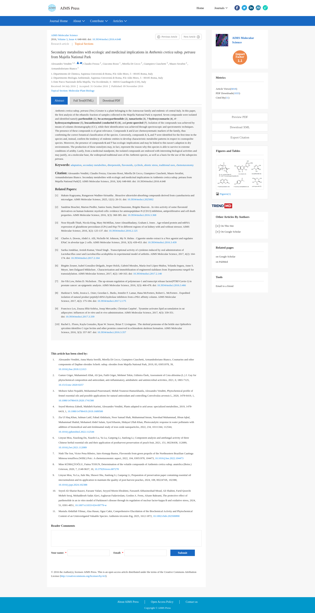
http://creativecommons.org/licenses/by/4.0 (83, 575)
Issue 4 (72, 39)
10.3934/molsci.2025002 (140, 199)
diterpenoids (113, 165)
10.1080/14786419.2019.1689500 (85, 411)
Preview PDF (240, 117)
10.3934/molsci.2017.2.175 (111, 300)
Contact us (192, 601)
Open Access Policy (162, 601)
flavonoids (127, 165)
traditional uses (167, 165)
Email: (118, 552)
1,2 (73, 63)
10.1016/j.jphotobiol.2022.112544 (76, 431)
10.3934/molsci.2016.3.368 (142, 215)
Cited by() (222, 97)
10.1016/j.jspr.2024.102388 (72, 484)
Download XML (240, 127)
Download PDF (111, 100)
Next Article (189, 36)
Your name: (58, 552)
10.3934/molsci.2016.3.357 (111, 332)
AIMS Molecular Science (64, 35)
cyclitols (138, 165)
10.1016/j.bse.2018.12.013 (72, 369)
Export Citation (240, 137)
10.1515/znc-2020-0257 (71, 384)
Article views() (226, 88)
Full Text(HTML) (83, 100)
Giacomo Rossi (111, 63)
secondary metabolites (94, 165)
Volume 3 (62, 39)
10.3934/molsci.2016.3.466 (171, 285)
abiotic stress (151, 165)
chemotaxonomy (185, 165)
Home (200, 8)
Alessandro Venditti (61, 63)
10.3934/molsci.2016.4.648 (106, 39)
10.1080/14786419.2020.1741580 (76, 400)
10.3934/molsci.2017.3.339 (80, 316)
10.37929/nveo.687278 (107, 469)
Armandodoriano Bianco (64, 68)
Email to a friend (224, 286)
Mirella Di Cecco (131, 63)
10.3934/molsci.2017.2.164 (85, 257)
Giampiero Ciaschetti (155, 63)
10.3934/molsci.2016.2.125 (123, 230)
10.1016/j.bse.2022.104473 (169, 458)
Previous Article (169, 36)
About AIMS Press (128, 601)
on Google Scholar (225, 256)
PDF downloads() (228, 93)
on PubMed (222, 261)
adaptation (76, 165)
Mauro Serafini (177, 63)
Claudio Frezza (91, 63)
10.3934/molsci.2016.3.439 (162, 242)
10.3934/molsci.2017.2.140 (147, 273)
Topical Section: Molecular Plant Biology (72, 90)
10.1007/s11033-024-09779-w (91, 505)
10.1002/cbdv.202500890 (166, 515)
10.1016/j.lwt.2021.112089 (72, 447)
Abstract (59, 100)
